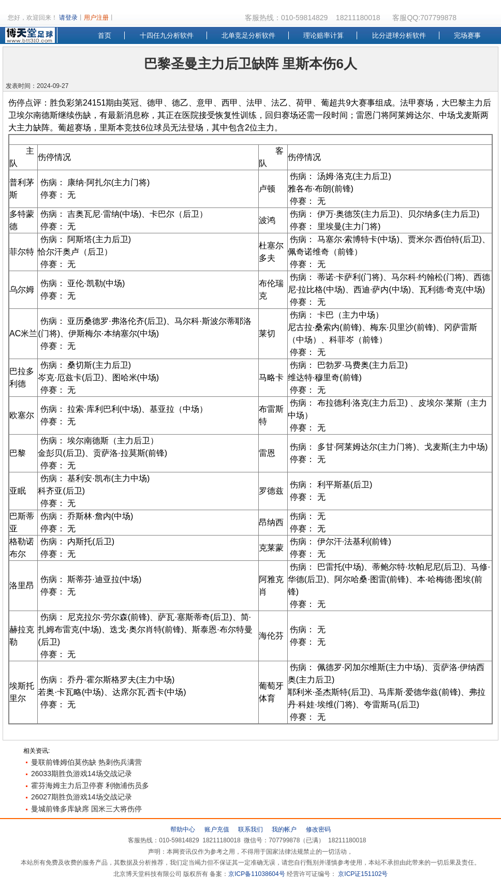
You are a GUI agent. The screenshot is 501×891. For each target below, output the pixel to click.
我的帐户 (284, 829)
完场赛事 (467, 35)
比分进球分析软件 (399, 35)
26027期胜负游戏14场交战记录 (81, 797)
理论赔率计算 (323, 35)
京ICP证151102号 (362, 874)
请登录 (68, 17)
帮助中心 (182, 829)
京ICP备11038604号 (256, 874)
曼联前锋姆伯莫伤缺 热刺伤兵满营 (86, 762)
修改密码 (318, 829)
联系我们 (250, 829)
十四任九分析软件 (167, 35)
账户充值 (216, 829)
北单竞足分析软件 (248, 35)
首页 (104, 35)
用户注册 (96, 17)
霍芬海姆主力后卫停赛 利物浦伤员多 (90, 785)
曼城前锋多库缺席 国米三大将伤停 (86, 809)
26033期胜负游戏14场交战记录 (81, 773)
